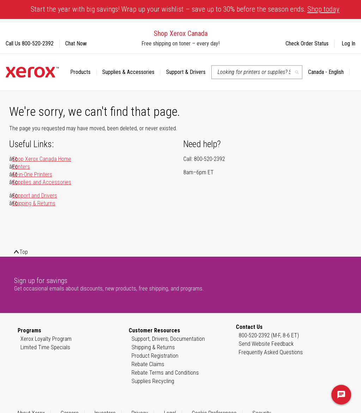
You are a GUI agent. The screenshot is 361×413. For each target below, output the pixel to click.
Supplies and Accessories (41, 182)
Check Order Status (307, 43)
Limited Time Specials (45, 347)
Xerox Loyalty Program (46, 339)
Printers (21, 166)
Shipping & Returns (33, 203)
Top (23, 252)
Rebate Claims (147, 364)
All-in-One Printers (32, 174)
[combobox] (256, 72)
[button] (329, 72)
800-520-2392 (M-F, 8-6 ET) (269, 335)
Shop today (323, 9)
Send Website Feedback (266, 343)
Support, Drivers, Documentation (168, 339)
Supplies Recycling (152, 381)
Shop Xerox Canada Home (41, 159)
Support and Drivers (34, 195)
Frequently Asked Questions (271, 352)
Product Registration (154, 355)
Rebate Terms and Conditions (165, 372)
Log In (348, 43)
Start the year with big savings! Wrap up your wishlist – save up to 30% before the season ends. (185, 9)
